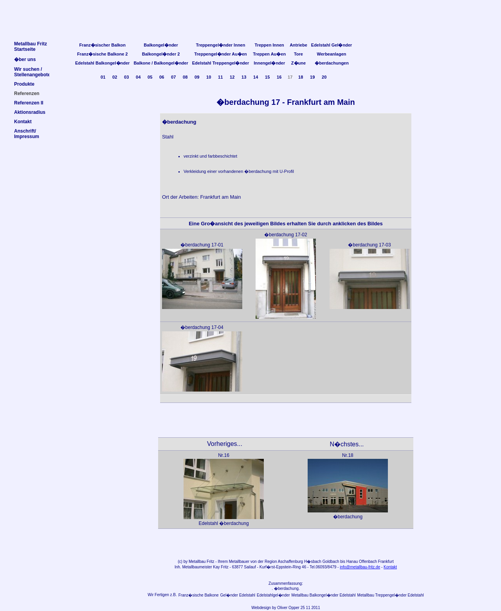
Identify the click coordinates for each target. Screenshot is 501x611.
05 (150, 77)
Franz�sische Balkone (198, 595)
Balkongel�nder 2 (161, 54)
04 (138, 77)
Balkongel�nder (161, 45)
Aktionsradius (29, 112)
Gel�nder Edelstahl (238, 595)
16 (279, 77)
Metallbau (197, 561)
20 (324, 77)
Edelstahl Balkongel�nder (102, 63)
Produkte (24, 84)
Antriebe (298, 45)
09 (197, 77)
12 (232, 77)
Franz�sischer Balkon (102, 45)
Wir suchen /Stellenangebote (32, 71)
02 (114, 77)
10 (208, 77)
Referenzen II (28, 103)
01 (103, 77)
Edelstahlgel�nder (273, 595)
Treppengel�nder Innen (220, 45)
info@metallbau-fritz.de (360, 567)
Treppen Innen (269, 45)
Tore (298, 54)
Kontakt (390, 567)
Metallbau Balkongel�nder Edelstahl (324, 595)
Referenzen (27, 93)
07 (173, 77)
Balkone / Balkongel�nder (160, 63)
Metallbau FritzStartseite (30, 46)
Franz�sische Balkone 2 (102, 54)
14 (255, 77)
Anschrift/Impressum (26, 133)
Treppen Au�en (269, 54)
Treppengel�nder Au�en (220, 54)
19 (312, 77)
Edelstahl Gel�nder (331, 45)
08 (185, 77)
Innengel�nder (269, 63)
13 (243, 77)
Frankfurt (386, 561)
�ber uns (25, 59)
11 (220, 77)
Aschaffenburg (290, 561)
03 (126, 77)
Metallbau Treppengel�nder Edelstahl (390, 595)
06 (161, 77)
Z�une (298, 63)
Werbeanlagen (331, 54)
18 (300, 77)
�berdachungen (332, 63)
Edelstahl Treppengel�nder (220, 63)
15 (267, 77)
